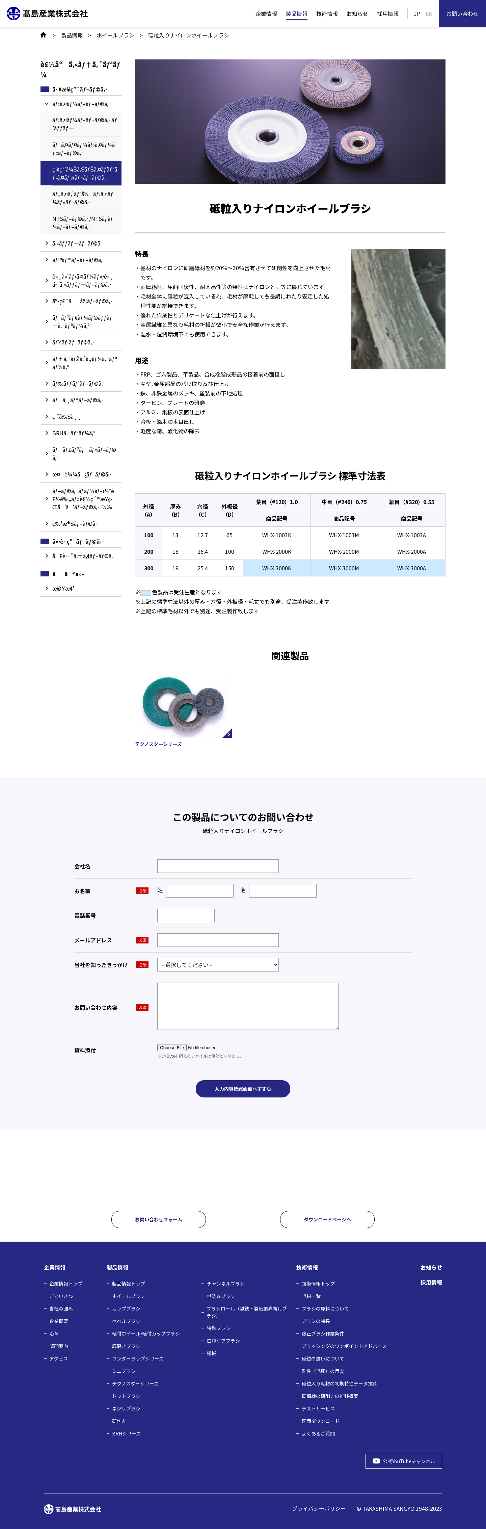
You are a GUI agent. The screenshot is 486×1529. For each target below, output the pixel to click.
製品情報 (296, 13)
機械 (211, 1353)
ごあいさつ (61, 1296)
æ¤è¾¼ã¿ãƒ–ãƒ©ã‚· (82, 474)
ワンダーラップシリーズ (138, 1358)
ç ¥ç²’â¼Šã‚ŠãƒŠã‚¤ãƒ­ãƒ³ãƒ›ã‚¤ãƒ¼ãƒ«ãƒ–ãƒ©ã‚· (84, 173)
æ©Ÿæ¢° (63, 588)
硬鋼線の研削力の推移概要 (330, 1396)
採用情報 (388, 13)
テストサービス (318, 1408)
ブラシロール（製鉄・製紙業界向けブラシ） (247, 1312)
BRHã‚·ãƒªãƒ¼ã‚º (74, 433)
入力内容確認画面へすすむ (243, 1090)
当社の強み (61, 1308)
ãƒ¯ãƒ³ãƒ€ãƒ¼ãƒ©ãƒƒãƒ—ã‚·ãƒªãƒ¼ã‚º (82, 321)
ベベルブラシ (126, 1321)
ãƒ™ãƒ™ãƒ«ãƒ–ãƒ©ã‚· (79, 260)
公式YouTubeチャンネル (405, 1461)
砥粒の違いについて (323, 1358)
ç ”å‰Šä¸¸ (66, 416)
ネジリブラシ (126, 1408)
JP (417, 13)
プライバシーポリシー (319, 1509)
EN (429, 13)
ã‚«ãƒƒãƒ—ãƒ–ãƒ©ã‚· (78, 243)
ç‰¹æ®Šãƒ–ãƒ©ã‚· (76, 523)
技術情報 (327, 13)
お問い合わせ (462, 13)
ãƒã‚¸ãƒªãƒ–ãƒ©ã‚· (78, 400)
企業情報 (266, 13)
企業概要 (58, 1321)
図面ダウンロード (321, 1421)
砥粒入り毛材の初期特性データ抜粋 (339, 1383)
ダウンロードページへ (327, 1220)
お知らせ (357, 13)
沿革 (54, 1333)
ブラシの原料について (325, 1308)
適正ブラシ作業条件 (323, 1333)
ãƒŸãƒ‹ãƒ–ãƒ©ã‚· (73, 342)
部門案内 (58, 1346)
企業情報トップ (65, 1283)
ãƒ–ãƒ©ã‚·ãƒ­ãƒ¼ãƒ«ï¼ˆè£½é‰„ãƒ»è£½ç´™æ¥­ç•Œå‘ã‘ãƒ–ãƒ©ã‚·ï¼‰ (83, 499)
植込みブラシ (221, 1296)
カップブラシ (126, 1308)
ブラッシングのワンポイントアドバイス (344, 1346)
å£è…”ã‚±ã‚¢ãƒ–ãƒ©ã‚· (84, 556)
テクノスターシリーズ (135, 1383)
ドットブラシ (126, 1396)
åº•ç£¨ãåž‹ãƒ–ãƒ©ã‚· (82, 301)
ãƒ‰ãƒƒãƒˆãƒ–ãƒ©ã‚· (79, 383)
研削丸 (119, 1421)
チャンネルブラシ (226, 1283)
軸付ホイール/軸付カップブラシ (146, 1333)
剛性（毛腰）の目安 (323, 1371)
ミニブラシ (124, 1371)
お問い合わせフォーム (159, 1220)
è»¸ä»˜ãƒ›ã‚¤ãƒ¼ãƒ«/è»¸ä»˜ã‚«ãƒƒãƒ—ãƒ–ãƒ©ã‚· (82, 280)
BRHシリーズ (126, 1433)
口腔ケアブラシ (223, 1341)
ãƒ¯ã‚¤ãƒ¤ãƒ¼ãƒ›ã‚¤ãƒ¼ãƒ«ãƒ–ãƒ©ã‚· (83, 148)
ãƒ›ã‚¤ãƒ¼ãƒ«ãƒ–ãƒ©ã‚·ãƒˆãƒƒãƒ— (84, 124)
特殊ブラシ (219, 1328)
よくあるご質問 (318, 1433)
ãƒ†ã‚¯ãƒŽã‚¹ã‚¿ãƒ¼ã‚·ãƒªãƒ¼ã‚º (84, 363)
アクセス (58, 1358)
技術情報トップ (318, 1283)
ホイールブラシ (128, 1296)
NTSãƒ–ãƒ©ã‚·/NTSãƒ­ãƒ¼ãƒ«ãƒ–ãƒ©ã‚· (82, 222)
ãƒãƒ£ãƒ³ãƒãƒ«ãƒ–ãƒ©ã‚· (84, 453)
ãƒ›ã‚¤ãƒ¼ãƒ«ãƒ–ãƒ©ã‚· (82, 104)
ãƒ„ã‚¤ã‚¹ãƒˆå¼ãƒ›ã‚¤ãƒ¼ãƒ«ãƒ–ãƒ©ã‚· (82, 198)
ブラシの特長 (316, 1321)
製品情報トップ (128, 1283)
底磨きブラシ (126, 1346)
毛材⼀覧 (311, 1296)
